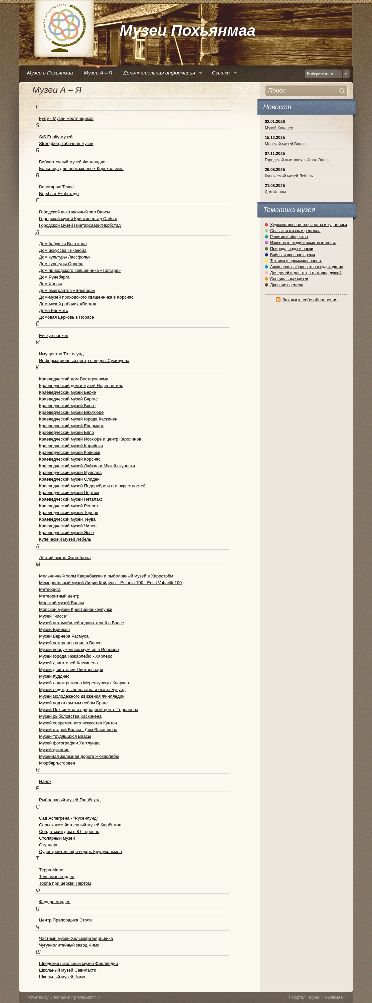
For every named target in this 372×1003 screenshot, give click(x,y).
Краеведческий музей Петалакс (71, 499)
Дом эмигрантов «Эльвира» (67, 290)
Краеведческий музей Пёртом (69, 492)
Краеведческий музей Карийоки (71, 445)
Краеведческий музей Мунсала (70, 472)
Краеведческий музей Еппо (66, 432)
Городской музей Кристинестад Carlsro (78, 218)
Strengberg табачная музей (66, 143)
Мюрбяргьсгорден (57, 763)
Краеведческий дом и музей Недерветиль (81, 385)
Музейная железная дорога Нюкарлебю (79, 756)
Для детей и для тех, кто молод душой (306, 273)
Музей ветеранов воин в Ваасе (70, 642)
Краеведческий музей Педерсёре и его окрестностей (92, 485)
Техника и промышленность (296, 261)
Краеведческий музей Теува (67, 519)
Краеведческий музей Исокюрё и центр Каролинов (90, 439)
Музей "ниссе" (53, 616)
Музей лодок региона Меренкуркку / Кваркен (84, 682)
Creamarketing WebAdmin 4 (75, 997)
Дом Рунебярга (54, 277)
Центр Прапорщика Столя (65, 920)
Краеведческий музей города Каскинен (78, 419)
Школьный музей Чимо (62, 976)
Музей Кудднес (279, 128)
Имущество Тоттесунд (61, 353)
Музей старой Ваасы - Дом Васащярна (78, 729)
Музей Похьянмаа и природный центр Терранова (88, 709)
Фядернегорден (54, 901)
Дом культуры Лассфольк (64, 257)
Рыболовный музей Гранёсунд (70, 799)
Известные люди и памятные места (303, 242)
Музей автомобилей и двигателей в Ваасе (81, 622)
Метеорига (49, 589)
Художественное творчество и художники (308, 224)
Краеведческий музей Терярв (68, 512)
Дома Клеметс (53, 310)
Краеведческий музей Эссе (66, 532)
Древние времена (286, 285)
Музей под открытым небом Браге (73, 702)
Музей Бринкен (54, 629)
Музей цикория (54, 749)
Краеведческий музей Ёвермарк (71, 425)
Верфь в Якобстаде (59, 193)
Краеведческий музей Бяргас (68, 398)
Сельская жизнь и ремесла (295, 230)
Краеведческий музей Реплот (68, 505)
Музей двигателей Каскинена (68, 662)
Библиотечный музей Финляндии (72, 161)
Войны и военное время (292, 255)
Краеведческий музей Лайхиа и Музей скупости (87, 465)
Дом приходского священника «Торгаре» (80, 270)
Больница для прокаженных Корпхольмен (81, 168)
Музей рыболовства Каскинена (70, 716)
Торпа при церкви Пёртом (65, 883)
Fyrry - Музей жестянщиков (66, 118)
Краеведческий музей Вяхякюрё (71, 412)
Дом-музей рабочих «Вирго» (67, 303)
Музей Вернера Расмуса (63, 636)
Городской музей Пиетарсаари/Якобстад (80, 225)
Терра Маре (51, 869)
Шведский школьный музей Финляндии (78, 963)
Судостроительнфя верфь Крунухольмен (80, 851)
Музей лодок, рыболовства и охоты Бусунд (82, 689)
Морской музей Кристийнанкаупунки (75, 609)
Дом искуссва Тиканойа (62, 250)
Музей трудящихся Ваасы (65, 736)
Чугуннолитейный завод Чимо (69, 945)
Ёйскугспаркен (53, 335)
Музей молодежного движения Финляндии (82, 696)
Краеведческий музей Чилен (68, 525)
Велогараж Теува (56, 186)
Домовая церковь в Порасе (66, 317)
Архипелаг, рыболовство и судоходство (306, 267)
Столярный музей (57, 838)
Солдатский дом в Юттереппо (69, 831)
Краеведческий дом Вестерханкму (73, 378)
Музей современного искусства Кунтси (78, 722)
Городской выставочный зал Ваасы (297, 160)
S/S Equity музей (55, 136)
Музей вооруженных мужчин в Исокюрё (79, 649)
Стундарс (48, 844)
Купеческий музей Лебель (289, 176)
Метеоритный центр (59, 596)
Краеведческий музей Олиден (69, 479)
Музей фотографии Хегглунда (69, 742)
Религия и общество (289, 236)
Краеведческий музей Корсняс (70, 459)
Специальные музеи (289, 279)
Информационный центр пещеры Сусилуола (84, 360)
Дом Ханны (275, 192)
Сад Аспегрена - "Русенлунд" (68, 818)
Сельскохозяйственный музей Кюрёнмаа (80, 824)
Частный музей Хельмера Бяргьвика (76, 938)
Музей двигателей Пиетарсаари (71, 669)
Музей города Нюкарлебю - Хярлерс (75, 656)
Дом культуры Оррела (61, 263)
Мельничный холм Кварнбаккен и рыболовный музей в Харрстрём (106, 575)
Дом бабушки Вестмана (63, 243)
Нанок (45, 781)
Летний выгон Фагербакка (65, 557)
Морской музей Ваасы (285, 144)
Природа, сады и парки (291, 248)
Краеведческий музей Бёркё (67, 392)
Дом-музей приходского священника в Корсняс (86, 297)
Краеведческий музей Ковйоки (70, 452)
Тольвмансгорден (56, 876)
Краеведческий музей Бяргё (67, 405)
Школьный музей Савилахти (67, 970)
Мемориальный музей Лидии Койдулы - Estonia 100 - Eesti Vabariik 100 (110, 582)
